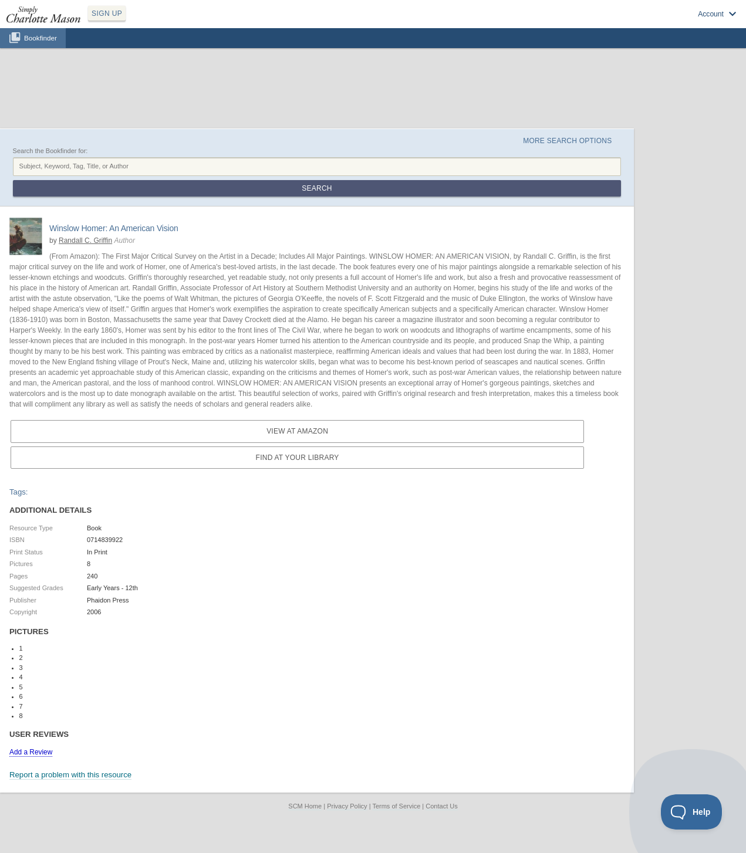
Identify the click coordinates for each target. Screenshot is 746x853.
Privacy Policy (347, 806)
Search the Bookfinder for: (50, 150)
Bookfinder (40, 38)
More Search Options (567, 141)
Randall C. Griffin (85, 240)
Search (317, 188)
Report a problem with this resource (70, 774)
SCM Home (305, 806)
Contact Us (441, 806)
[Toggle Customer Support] (692, 812)
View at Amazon (297, 431)
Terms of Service (396, 806)
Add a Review (30, 752)
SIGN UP (107, 13)
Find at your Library (297, 457)
